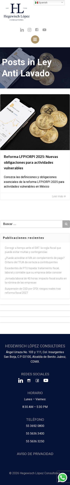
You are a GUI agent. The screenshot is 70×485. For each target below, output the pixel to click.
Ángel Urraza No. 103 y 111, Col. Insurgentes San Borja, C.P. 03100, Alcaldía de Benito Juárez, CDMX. (35, 356)
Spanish (41, 2)
